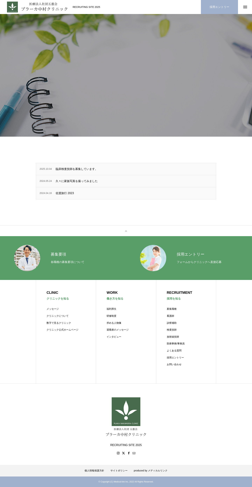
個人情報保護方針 (94, 470)
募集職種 (172, 308)
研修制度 (111, 315)
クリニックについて (58, 315)
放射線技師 (173, 336)
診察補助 (172, 322)
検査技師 (172, 329)
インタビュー (114, 336)
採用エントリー (175, 357)
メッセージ (53, 308)
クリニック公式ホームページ (62, 329)
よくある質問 (174, 350)
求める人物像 (114, 322)
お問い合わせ (174, 364)
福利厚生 (111, 308)
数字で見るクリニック (59, 322)
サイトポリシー (119, 470)
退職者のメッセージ (118, 329)
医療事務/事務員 (176, 343)
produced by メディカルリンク (151, 470)
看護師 (170, 315)
